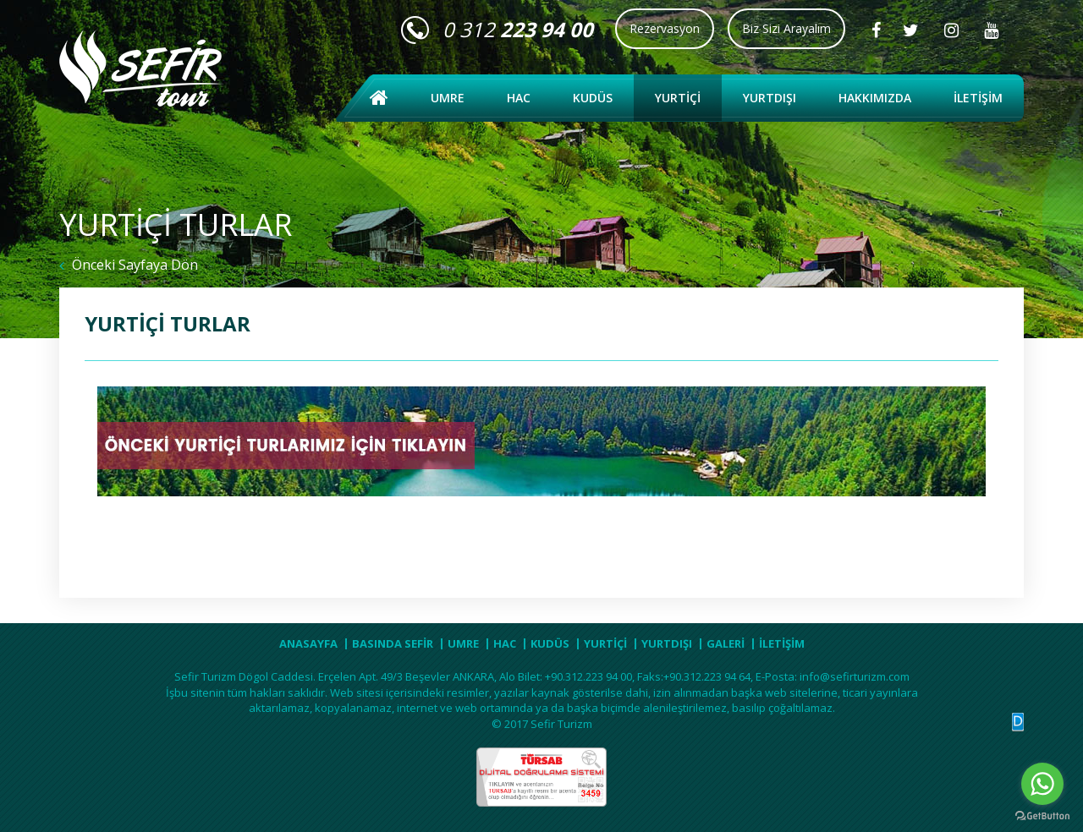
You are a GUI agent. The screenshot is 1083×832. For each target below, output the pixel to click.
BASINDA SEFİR (392, 643)
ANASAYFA (308, 643)
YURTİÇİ (678, 98)
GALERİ (725, 643)
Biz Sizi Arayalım (786, 28)
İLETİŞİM (978, 98)
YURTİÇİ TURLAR (167, 323)
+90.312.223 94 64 (706, 676)
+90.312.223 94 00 (588, 676)
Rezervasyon (664, 28)
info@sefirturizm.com (855, 676)
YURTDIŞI (769, 98)
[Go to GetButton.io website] (1042, 815)
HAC (519, 98)
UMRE (448, 98)
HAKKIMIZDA (874, 98)
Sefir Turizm (561, 723)
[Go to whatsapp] (1042, 784)
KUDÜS (593, 98)
